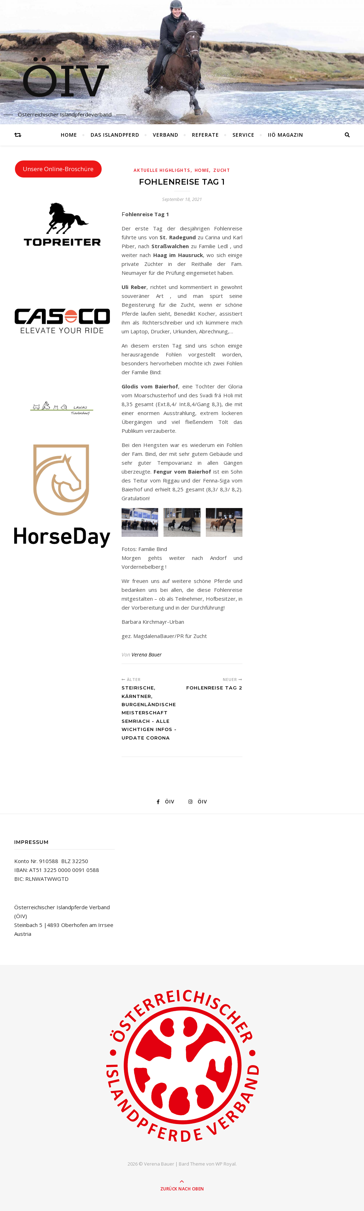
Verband (165, 134)
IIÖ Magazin (285, 134)
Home (69, 134)
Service (243, 134)
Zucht (221, 170)
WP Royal (225, 1164)
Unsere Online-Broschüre (58, 169)
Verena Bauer (147, 654)
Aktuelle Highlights (162, 170)
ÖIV (65, 83)
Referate (205, 134)
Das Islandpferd (115, 134)
